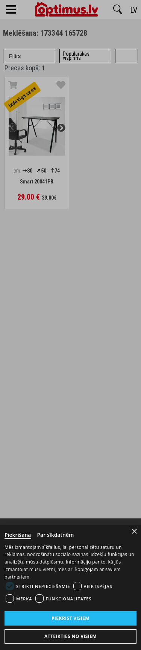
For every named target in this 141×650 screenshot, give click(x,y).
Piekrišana (18, 534)
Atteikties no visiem (70, 636)
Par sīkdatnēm (55, 534)
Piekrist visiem (70, 618)
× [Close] (134, 531)
